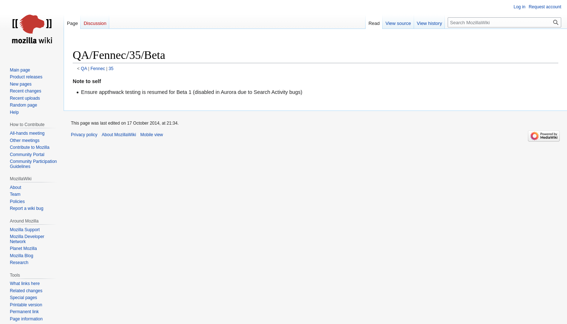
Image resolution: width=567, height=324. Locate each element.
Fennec (97, 68)
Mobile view (151, 134)
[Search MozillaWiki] (504, 22)
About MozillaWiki (119, 134)
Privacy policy (84, 134)
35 (110, 68)
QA (84, 68)
